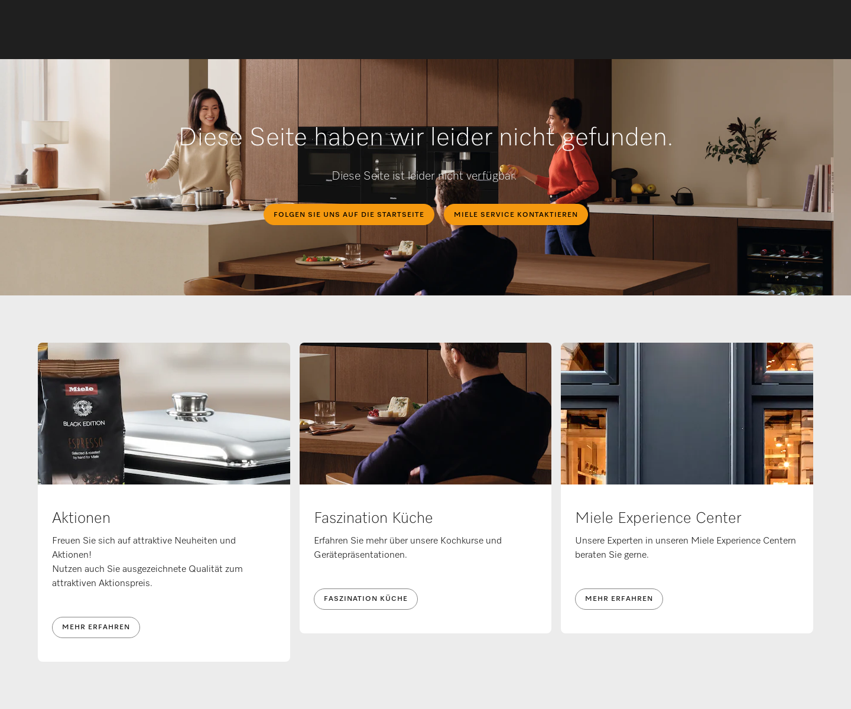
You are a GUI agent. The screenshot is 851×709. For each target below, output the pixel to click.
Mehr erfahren (96, 627)
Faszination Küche (366, 599)
